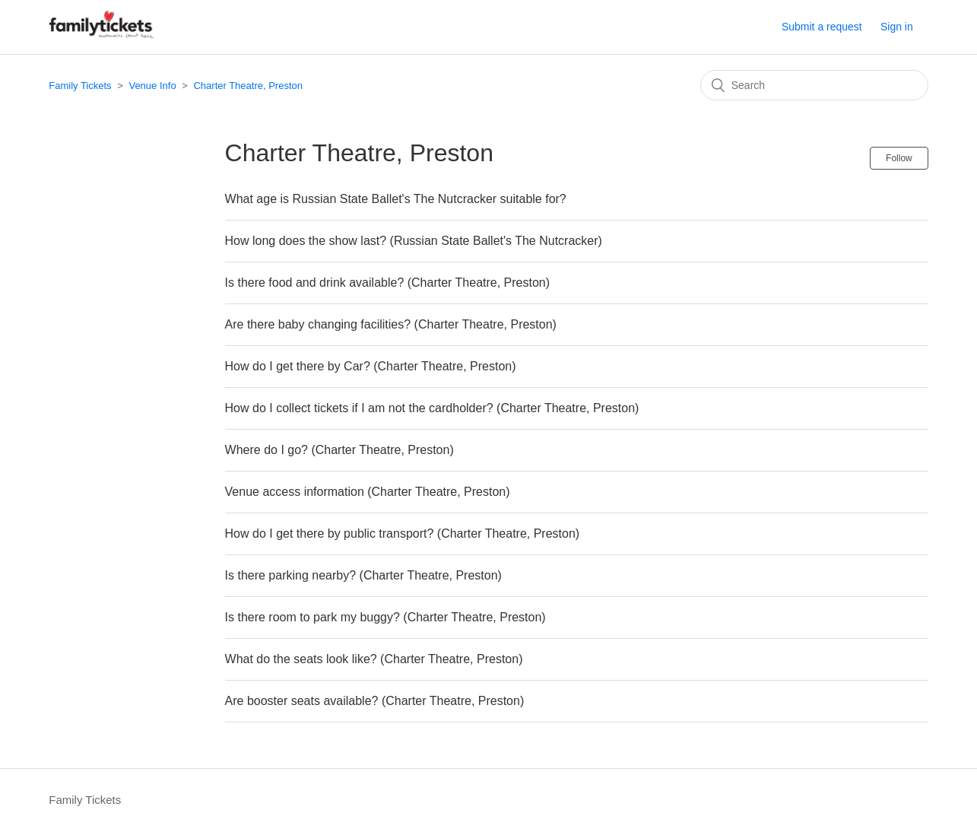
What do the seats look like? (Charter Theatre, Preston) (374, 659)
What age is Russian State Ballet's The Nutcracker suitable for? (395, 198)
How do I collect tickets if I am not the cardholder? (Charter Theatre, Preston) (432, 408)
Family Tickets (80, 85)
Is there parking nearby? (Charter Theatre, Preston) (363, 575)
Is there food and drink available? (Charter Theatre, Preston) (387, 282)
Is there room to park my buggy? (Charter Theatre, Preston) (385, 617)
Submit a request (822, 27)
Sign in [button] (896, 27)
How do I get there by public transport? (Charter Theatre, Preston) (402, 533)
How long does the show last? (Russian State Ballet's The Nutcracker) (413, 240)
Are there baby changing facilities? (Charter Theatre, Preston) (391, 324)
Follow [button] (899, 158)
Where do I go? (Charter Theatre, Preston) (339, 449)
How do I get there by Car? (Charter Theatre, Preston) (370, 366)
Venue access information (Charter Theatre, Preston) (367, 491)
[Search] (814, 85)
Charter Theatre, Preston (248, 85)
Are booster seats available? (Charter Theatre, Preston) (375, 700)
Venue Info (152, 85)
